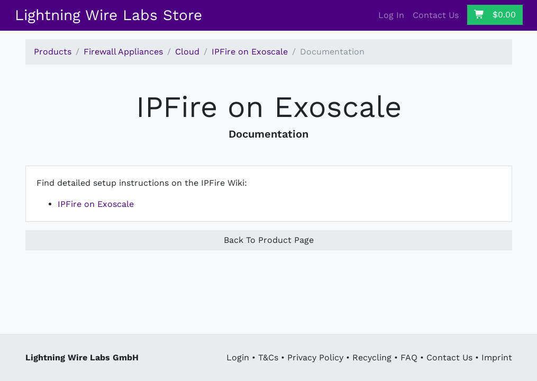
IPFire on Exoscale (250, 52)
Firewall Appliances (123, 52)
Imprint (496, 357)
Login (237, 357)
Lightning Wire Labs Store (108, 15)
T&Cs (268, 357)
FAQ (409, 357)
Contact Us (436, 15)
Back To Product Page (269, 240)
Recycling (372, 357)
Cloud (187, 52)
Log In (391, 15)
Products (52, 52)
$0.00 (495, 15)
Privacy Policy (315, 357)
